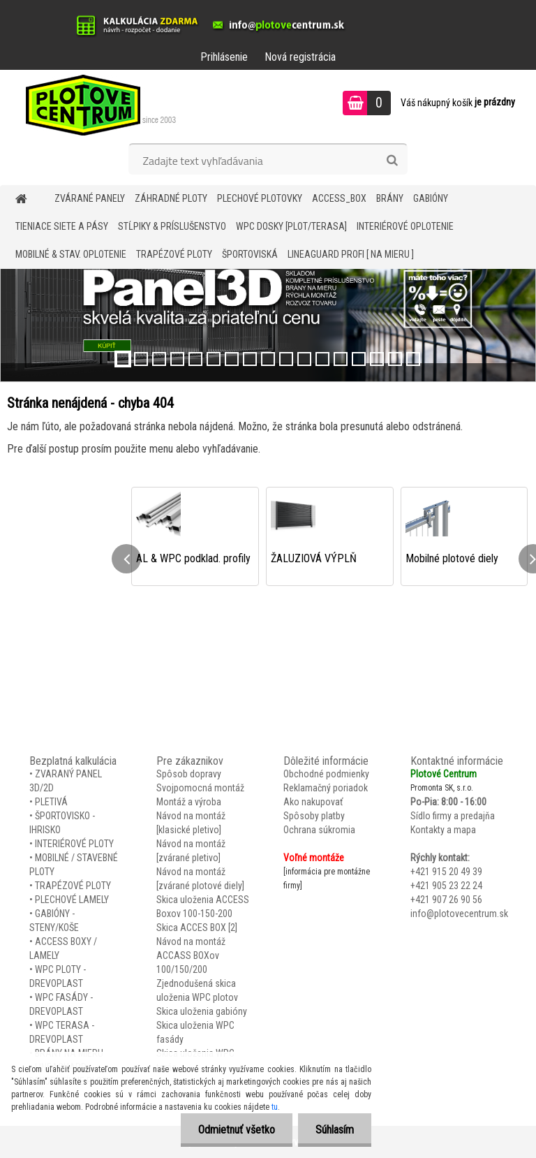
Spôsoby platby (314, 815)
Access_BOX (339, 198)
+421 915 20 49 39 (446, 871)
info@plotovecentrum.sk (459, 913)
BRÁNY (389, 198)
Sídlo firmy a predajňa (452, 815)
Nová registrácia (300, 57)
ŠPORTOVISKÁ (250, 254)
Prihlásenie (224, 57)
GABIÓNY (430, 198)
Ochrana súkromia (319, 829)
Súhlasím (334, 1129)
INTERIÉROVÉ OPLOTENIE (405, 226)
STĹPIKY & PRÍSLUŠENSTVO (172, 226)
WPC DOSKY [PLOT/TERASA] (291, 226)
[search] (392, 160)
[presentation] (126, 558)
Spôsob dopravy (188, 773)
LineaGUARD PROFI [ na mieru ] (351, 254)
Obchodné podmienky (326, 773)
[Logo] (96, 105)
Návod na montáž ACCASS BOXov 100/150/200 (190, 955)
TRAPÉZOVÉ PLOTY (174, 254)
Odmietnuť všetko (236, 1129)
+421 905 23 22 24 (446, 885)
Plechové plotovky (259, 198)
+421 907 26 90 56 (446, 899)
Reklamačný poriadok (325, 787)
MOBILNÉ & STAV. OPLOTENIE (70, 254)
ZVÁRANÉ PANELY (89, 198)
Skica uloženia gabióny (201, 1011)
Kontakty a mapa (443, 829)
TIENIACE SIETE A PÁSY (61, 226)
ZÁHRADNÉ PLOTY (171, 198)
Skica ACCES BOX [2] (196, 927)
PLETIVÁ (51, 801)
